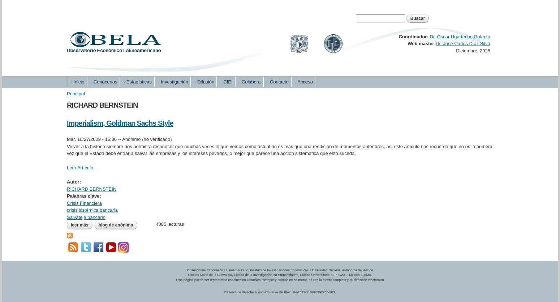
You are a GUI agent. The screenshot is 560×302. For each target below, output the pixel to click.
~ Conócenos (103, 82)
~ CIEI (226, 82)
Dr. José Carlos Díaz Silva (463, 43)
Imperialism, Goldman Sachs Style (120, 123)
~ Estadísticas (137, 82)
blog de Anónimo (116, 225)
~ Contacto (277, 82)
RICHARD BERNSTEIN (91, 189)
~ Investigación (172, 82)
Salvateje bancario (86, 217)
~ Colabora (249, 82)
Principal (76, 93)
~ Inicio (77, 82)
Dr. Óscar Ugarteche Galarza (459, 36)
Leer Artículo (80, 168)
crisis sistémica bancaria (92, 210)
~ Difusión (203, 82)
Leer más (81, 225)
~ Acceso (303, 82)
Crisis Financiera (84, 203)
